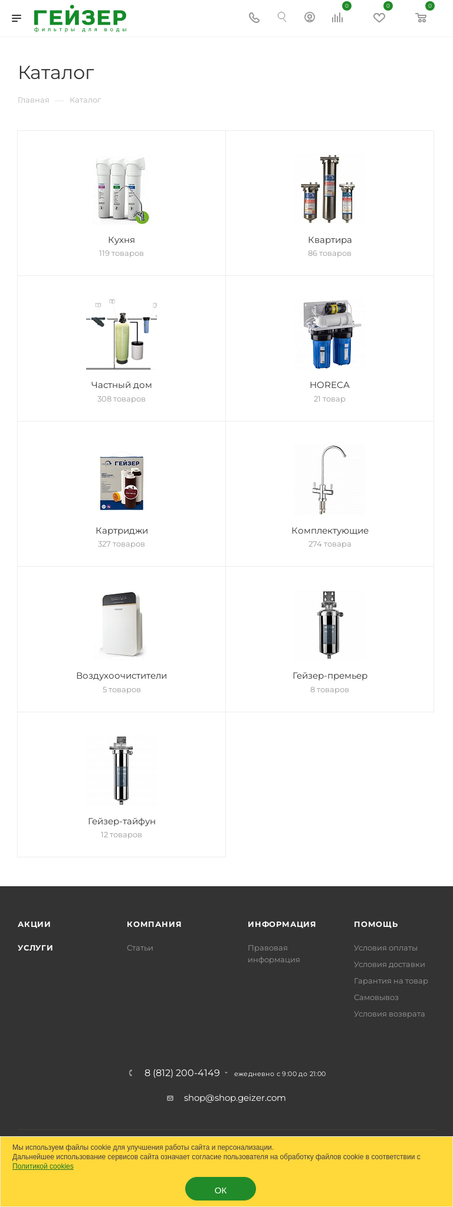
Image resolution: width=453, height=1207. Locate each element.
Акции (34, 924)
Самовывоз (376, 997)
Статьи (140, 947)
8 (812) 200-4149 (182, 1073)
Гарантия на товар (391, 980)
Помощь (376, 924)
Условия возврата (389, 1013)
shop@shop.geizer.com (235, 1097)
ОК (220, 1190)
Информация (282, 924)
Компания (154, 924)
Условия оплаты (386, 947)
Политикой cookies (43, 1166)
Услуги (36, 947)
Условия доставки (389, 964)
